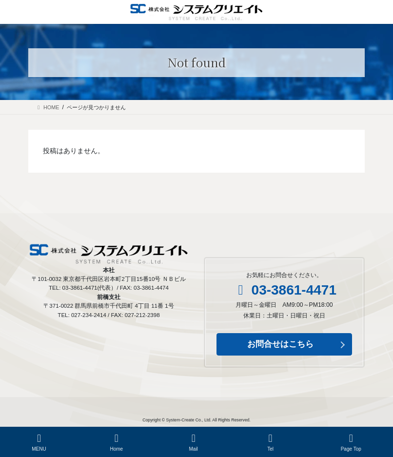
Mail (193, 442)
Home (116, 442)
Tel (270, 442)
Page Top (351, 442)
